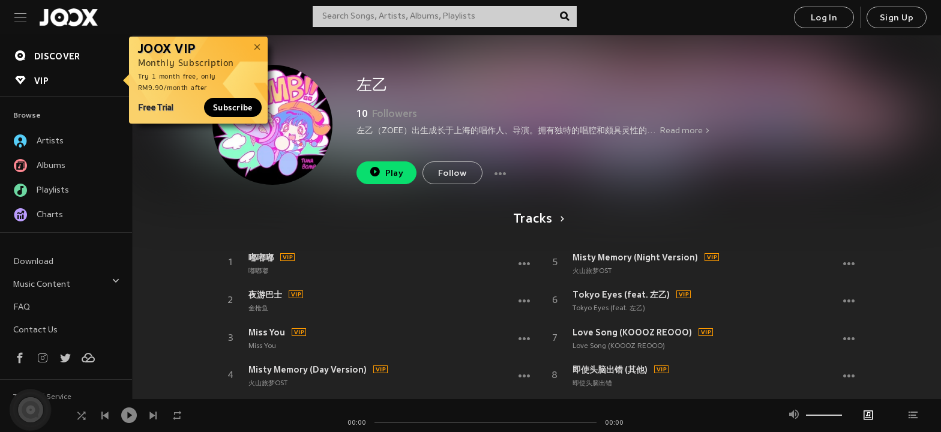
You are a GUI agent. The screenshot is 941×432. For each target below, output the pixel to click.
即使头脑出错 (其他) (610, 369)
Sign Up (896, 18)
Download (33, 261)
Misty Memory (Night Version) (635, 257)
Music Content (66, 283)
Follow (452, 173)
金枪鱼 (258, 308)
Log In (824, 18)
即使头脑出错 (592, 383)
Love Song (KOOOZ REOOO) (632, 332)
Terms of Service (42, 397)
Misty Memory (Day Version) (307, 369)
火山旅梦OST (267, 383)
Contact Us (35, 330)
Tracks (537, 219)
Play (386, 172)
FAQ (21, 307)
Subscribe (233, 107)
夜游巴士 (265, 294)
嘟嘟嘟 (261, 257)
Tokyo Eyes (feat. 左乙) (621, 294)
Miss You (266, 332)
